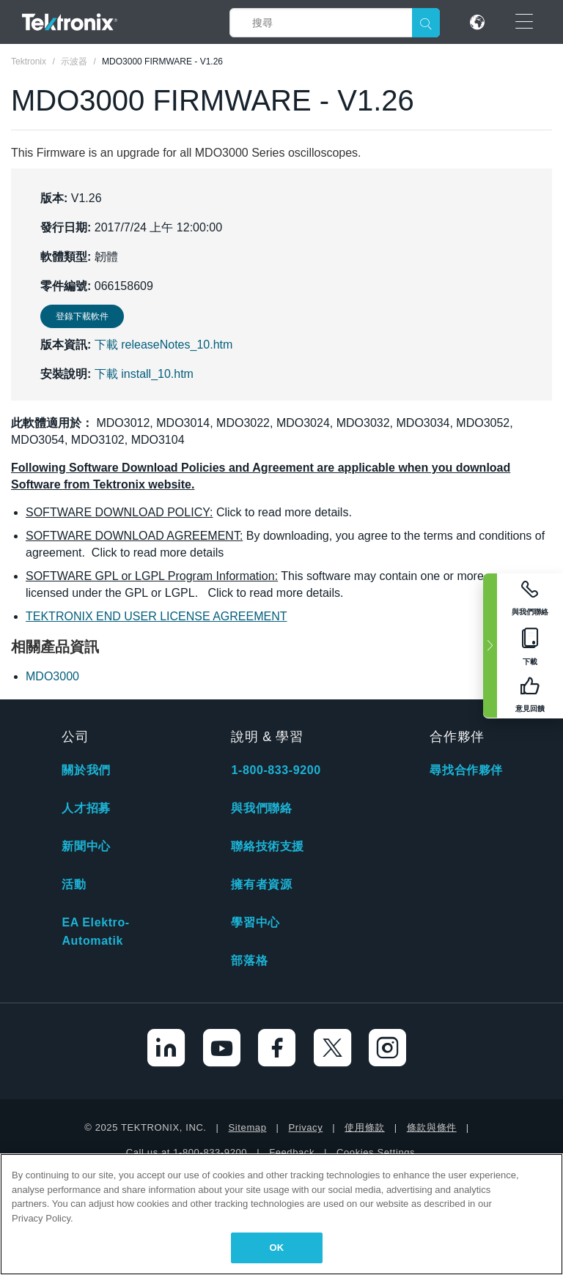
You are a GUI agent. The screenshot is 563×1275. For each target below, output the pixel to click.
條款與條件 (432, 1127)
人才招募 (86, 808)
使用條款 (364, 1127)
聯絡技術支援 (267, 846)
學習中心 (255, 922)
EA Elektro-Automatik (95, 931)
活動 (74, 884)
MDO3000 (52, 676)
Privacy (305, 1127)
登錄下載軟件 (82, 316)
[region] (281, 1214)
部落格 (249, 960)
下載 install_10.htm (144, 374)
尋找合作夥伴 (466, 770)
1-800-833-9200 (275, 770)
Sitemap (248, 1127)
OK (277, 1247)
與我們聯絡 (261, 808)
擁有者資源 (261, 884)
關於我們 (86, 770)
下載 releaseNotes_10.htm (164, 344)
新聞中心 (86, 846)
